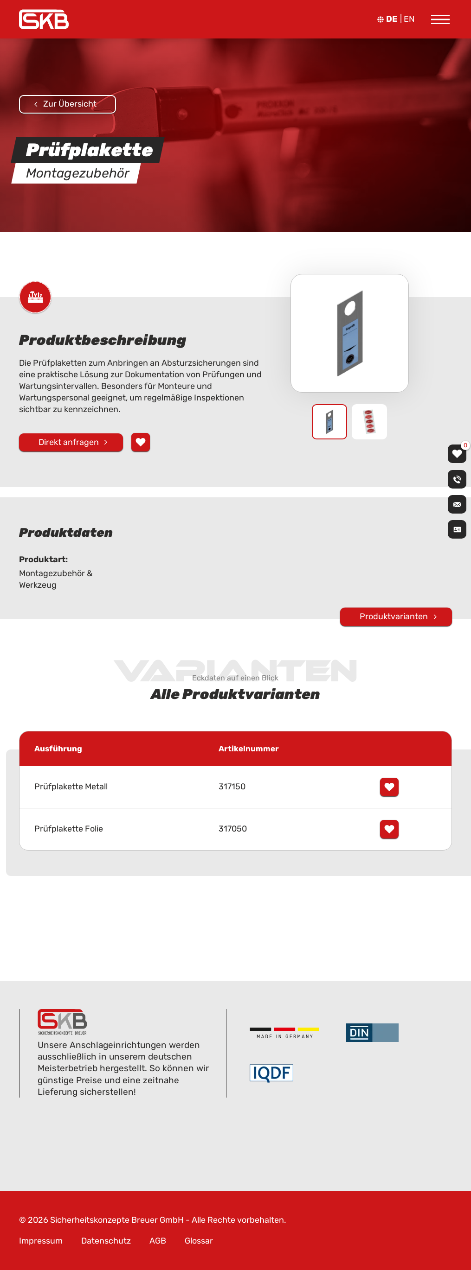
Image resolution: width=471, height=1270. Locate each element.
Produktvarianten (394, 616)
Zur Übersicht (70, 104)
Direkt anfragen (69, 442)
